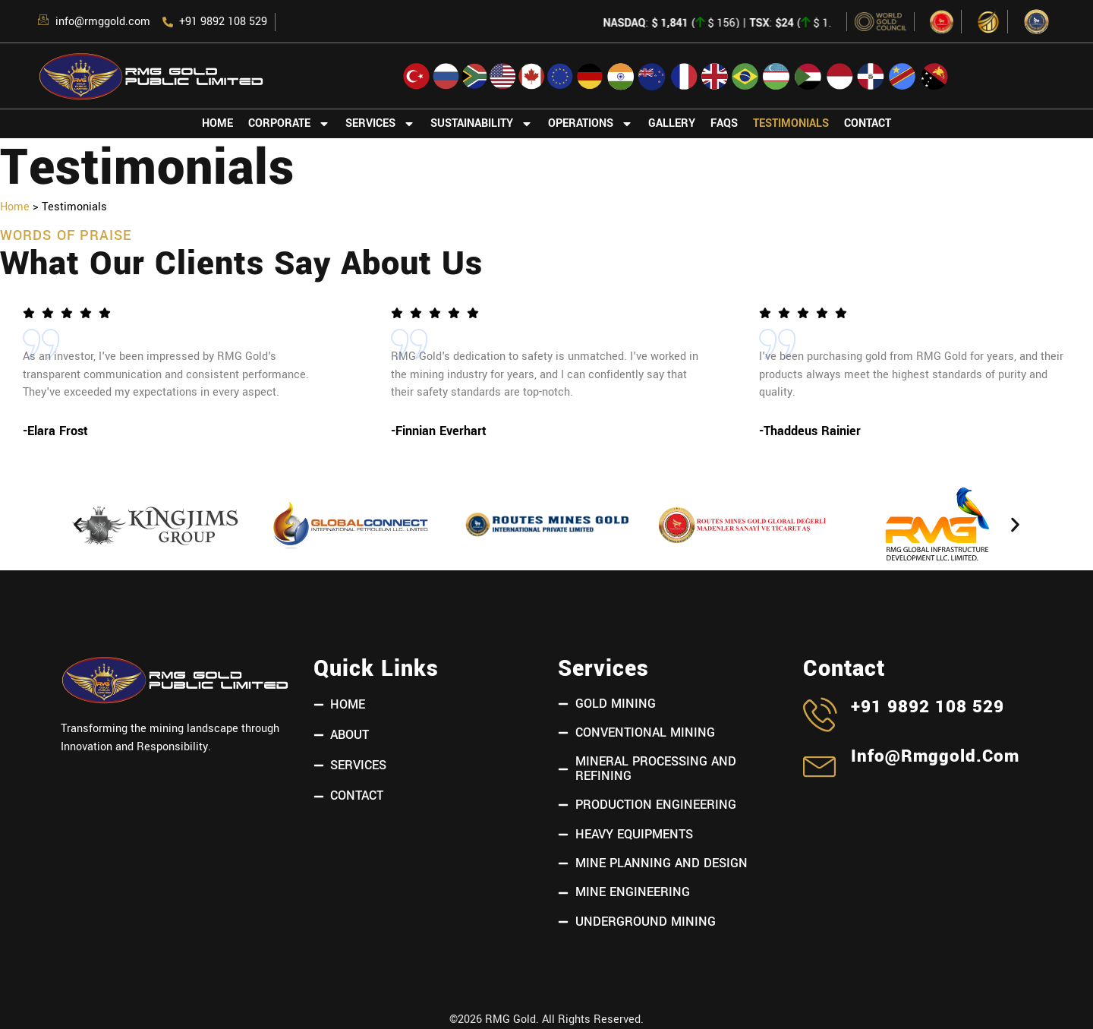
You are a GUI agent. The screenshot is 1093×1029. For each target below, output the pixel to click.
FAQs (724, 124)
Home (217, 124)
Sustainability (481, 124)
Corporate (289, 124)
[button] (77, 525)
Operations (590, 124)
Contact (867, 124)
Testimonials (791, 124)
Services (380, 124)
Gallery (671, 124)
